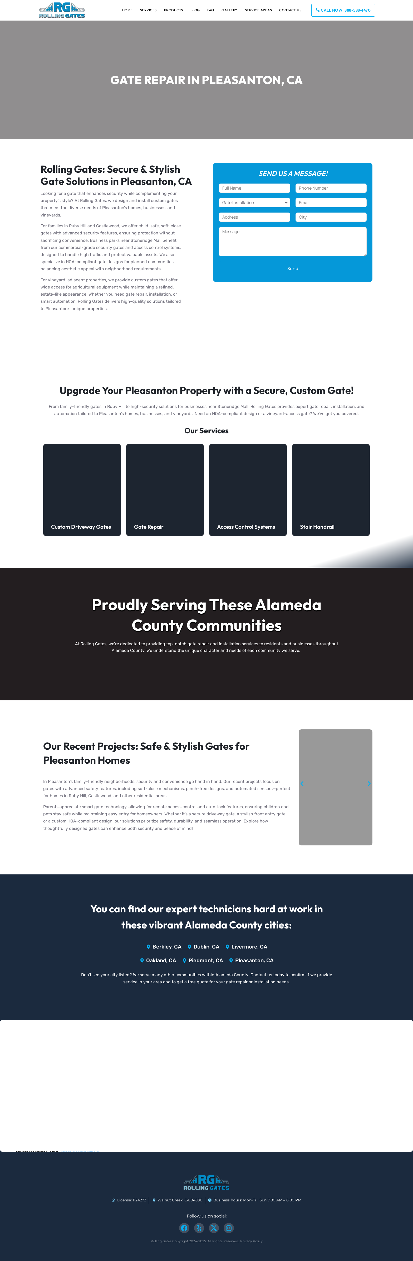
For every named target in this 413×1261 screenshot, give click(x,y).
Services (148, 10)
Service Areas (258, 10)
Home (127, 10)
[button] (302, 783)
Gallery (230, 10)
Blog (195, 10)
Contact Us (290, 10)
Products (173, 10)
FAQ (210, 10)
